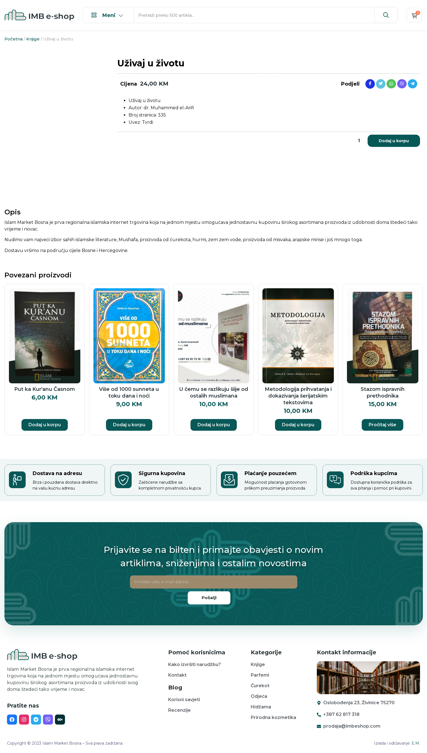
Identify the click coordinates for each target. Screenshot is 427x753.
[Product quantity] (359, 141)
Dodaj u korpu (394, 140)
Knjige (33, 39)
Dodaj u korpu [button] (44, 424)
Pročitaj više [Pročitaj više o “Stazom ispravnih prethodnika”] (382, 424)
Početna (13, 39)
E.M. (416, 743)
